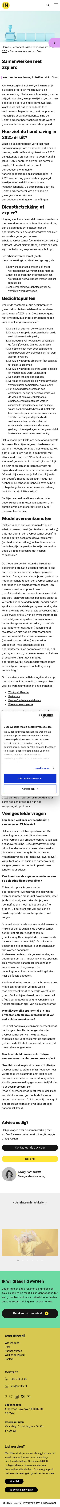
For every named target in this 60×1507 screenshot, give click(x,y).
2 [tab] (22, 1260)
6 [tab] (42, 1260)
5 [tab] (37, 1260)
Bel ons (30, 1159)
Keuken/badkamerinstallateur (24, 700)
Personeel (18, 47)
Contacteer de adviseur (30, 1148)
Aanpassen (30, 788)
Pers (7, 1347)
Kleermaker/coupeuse (20, 704)
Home (5, 47)
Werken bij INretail (15, 1355)
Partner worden (13, 1351)
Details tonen (42, 768)
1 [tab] (18, 1260)
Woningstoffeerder (18, 692)
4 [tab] (32, 1260)
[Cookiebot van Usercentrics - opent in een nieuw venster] (42, 716)
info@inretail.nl (19, 1386)
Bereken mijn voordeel (27, 1313)
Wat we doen (12, 1343)
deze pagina (36, 187)
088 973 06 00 (19, 1379)
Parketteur (14, 696)
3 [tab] (27, 1260)
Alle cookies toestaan (30, 778)
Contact (9, 1359)
